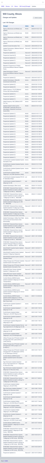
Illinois (16, 6)
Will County (22, 6)
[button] (43, 2)
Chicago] (28, 6)
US (12, 6)
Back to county (37, 17)
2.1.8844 (5, 461)
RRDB (2, 6)
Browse (8, 6)
